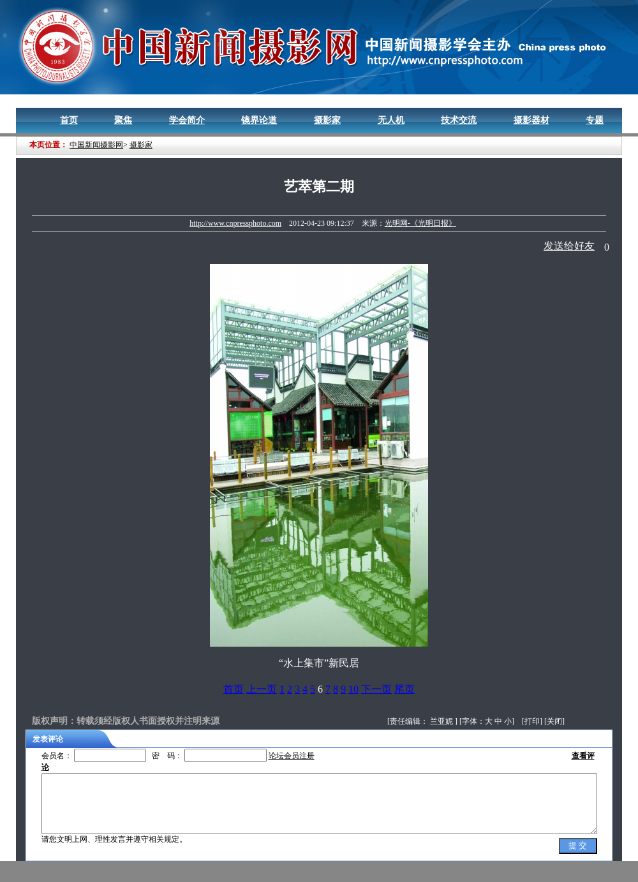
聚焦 (123, 120)
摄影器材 (531, 120)
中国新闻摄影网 (96, 144)
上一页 (261, 689)
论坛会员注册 (292, 755)
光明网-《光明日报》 (420, 223)
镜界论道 (259, 120)
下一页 (376, 689)
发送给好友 (569, 245)
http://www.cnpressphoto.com (235, 223)
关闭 (554, 721)
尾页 (404, 689)
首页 (69, 120)
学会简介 (187, 120)
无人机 (391, 120)
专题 (595, 120)
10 (353, 689)
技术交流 (459, 120)
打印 (532, 721)
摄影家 (327, 120)
